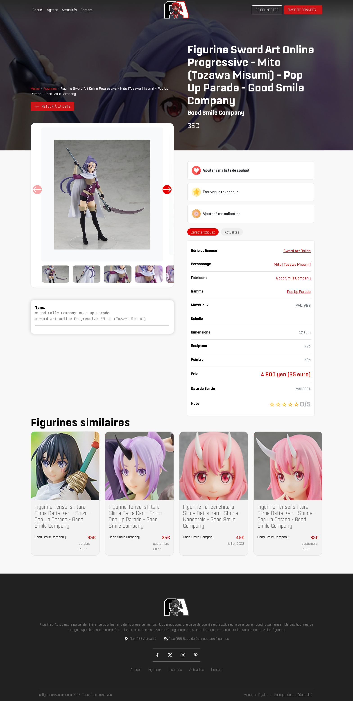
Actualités (69, 10)
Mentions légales (256, 694)
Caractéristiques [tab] (203, 232)
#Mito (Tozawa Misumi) (123, 318)
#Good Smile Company (55, 312)
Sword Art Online (297, 251)
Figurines (50, 88)
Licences (175, 669)
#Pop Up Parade (94, 312)
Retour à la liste (56, 106)
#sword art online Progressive (66, 318)
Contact (87, 10)
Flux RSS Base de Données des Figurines (196, 638)
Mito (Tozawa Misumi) (292, 264)
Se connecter (267, 10)
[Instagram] (183, 655)
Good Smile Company (293, 278)
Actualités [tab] (231, 232)
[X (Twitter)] (170, 655)
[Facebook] (157, 655)
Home (35, 88)
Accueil (37, 10)
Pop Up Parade (299, 291)
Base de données (302, 10)
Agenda (52, 10)
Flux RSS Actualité (140, 638)
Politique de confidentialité (293, 694)
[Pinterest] (196, 655)
